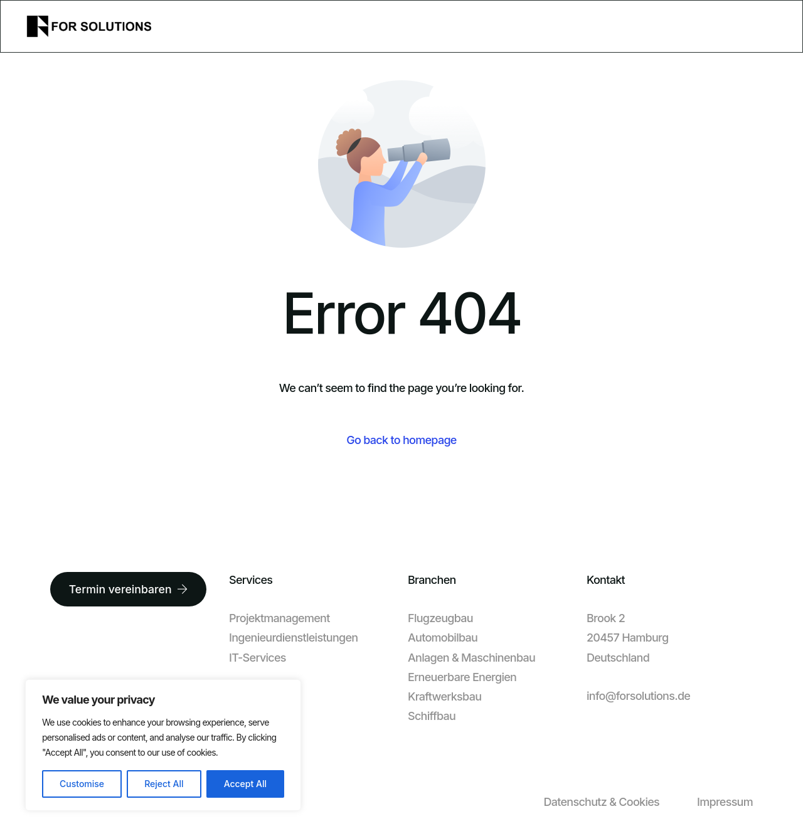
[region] (163, 745)
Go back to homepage (401, 440)
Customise (82, 783)
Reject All (163, 783)
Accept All (245, 783)
